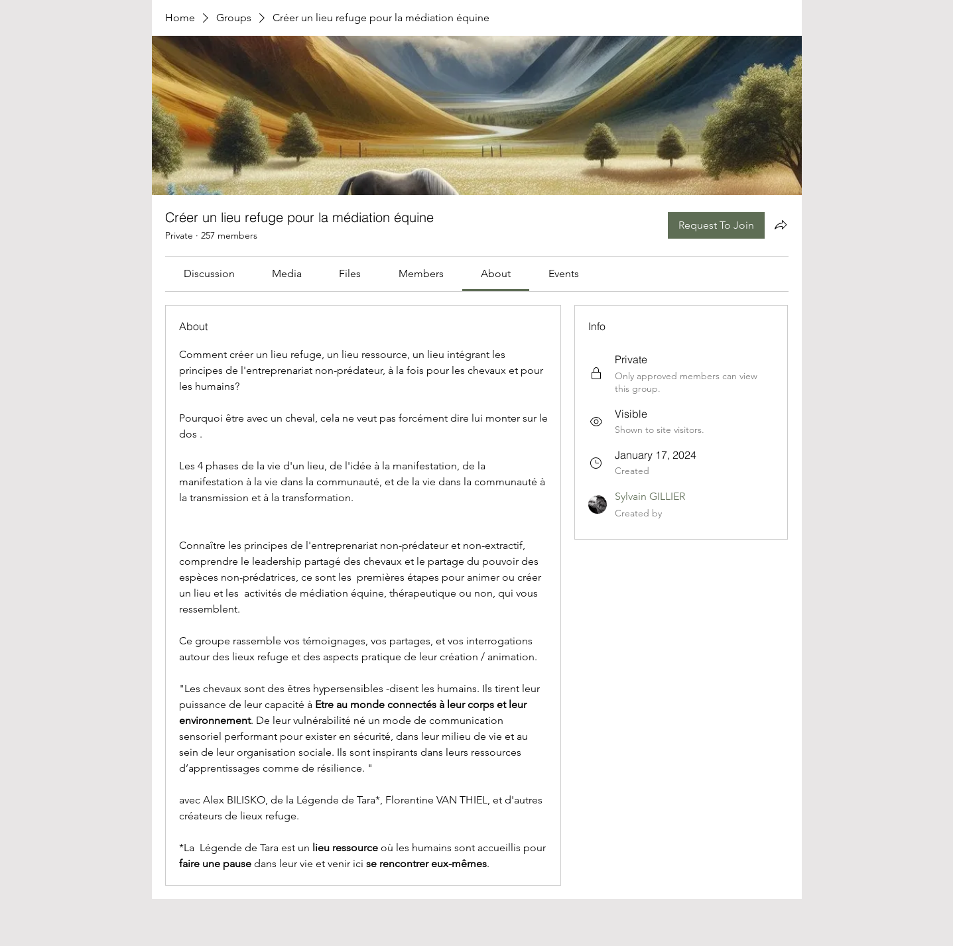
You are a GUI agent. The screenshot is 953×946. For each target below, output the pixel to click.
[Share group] (781, 225)
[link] (209, 273)
